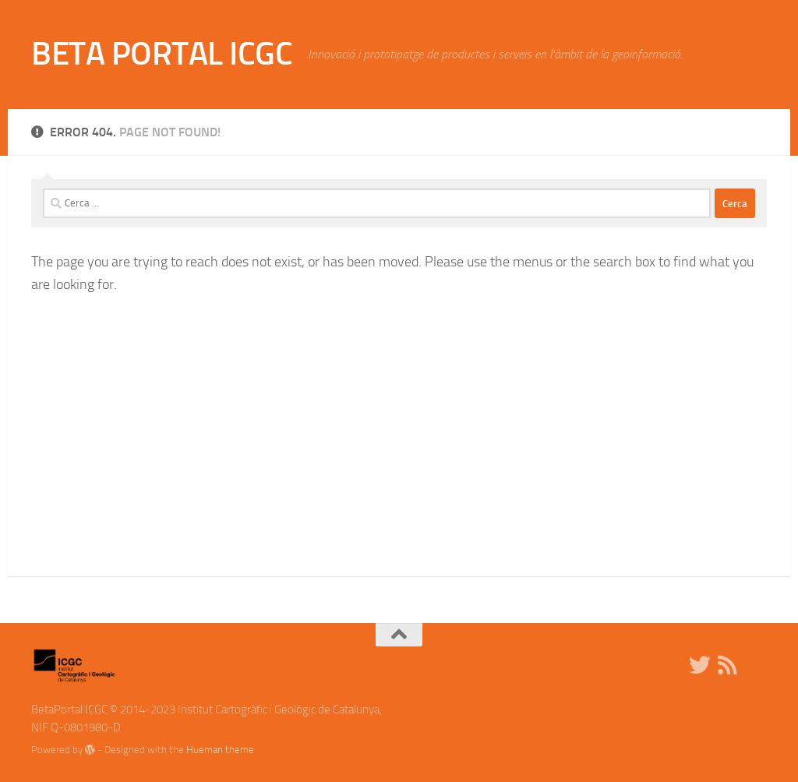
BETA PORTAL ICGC (161, 53)
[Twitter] (700, 665)
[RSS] (728, 665)
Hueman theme (220, 750)
